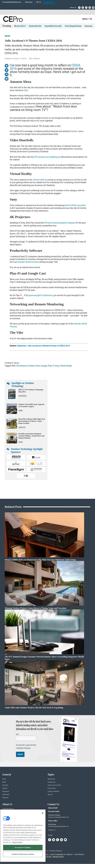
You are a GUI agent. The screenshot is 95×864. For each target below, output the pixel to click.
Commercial (51, 782)
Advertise (29, 2)
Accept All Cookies (23, 847)
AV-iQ (38, 2)
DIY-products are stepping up (47, 157)
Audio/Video (51, 788)
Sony (57, 366)
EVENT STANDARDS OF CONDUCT (61, 854)
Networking (51, 779)
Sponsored (5, 794)
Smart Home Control (54, 785)
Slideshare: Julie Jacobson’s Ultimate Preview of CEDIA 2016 (43, 346)
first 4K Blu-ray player (76, 205)
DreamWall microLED (53, 26)
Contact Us (51, 830)
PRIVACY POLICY (58, 857)
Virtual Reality (66, 366)
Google (44, 366)
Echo (26, 90)
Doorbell (31, 366)
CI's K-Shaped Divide (73, 26)
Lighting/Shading (53, 791)
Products (5, 785)
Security (50, 794)
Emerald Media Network (11, 2)
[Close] (42, 813)
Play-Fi (51, 366)
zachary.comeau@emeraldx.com (58, 817)
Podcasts (5, 798)
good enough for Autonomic (41, 295)
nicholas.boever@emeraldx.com (58, 826)
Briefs (4, 782)
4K (17, 366)
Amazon (23, 366)
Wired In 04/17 (20, 26)
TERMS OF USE (46, 857)
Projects (22, 427)
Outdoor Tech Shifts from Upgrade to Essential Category (31, 405)
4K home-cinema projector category (59, 223)
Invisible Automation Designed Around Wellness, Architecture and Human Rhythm (31, 436)
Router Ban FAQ (35, 26)
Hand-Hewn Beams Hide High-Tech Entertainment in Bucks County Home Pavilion (31, 421)
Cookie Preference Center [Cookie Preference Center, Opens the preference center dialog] (23, 854)
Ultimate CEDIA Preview (27, 262)
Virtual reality (38, 180)
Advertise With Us (8, 809)
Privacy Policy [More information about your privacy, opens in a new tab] (17, 842)
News (7, 36)
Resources (22, 396)
